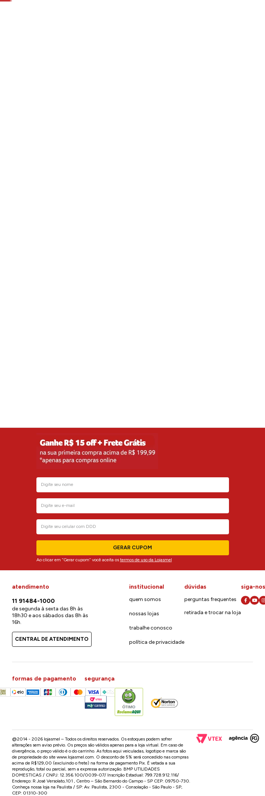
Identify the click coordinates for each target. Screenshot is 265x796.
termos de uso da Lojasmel (146, 559)
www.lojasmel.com (75, 757)
